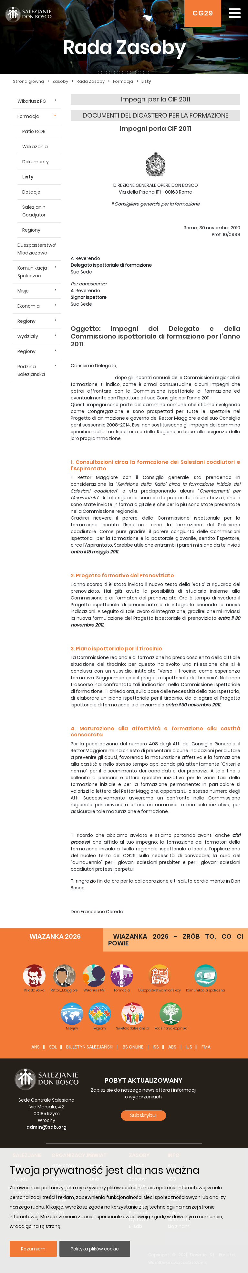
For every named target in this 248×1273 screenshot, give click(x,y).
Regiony (31, 230)
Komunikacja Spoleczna (32, 272)
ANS (35, 1047)
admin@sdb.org (46, 1127)
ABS (172, 1047)
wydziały (27, 336)
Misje (23, 291)
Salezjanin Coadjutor (34, 211)
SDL (53, 1047)
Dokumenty (35, 161)
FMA (206, 1047)
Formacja (28, 116)
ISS (156, 1047)
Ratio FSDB (34, 131)
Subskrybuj (143, 1115)
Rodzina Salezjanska (31, 370)
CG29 (202, 13)
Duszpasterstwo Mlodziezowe (36, 249)
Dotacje (31, 192)
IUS (189, 1047)
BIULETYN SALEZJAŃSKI (89, 1047)
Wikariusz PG (31, 101)
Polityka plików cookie (95, 1249)
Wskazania (35, 146)
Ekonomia (28, 306)
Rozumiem (33, 1249)
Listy (28, 177)
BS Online (133, 1047)
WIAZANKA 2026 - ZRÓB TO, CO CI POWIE (175, 940)
